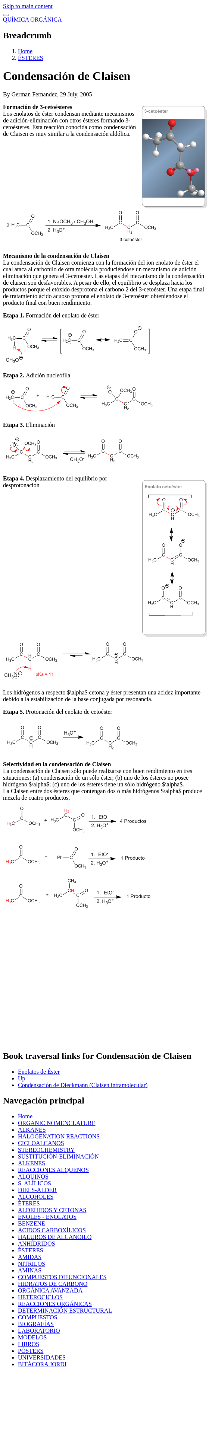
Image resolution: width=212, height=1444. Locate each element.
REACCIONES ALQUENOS (53, 1170)
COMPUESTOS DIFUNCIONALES (62, 1277)
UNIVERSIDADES (42, 1357)
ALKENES (31, 1163)
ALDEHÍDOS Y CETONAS (52, 1210)
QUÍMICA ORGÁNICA (32, 19)
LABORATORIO (39, 1331)
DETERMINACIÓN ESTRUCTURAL (65, 1310)
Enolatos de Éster (39, 1071)
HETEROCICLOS (40, 1297)
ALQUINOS (33, 1176)
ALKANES (32, 1130)
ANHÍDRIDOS (36, 1243)
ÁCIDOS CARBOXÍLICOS (52, 1230)
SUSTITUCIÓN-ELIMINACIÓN (58, 1156)
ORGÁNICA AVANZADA (50, 1290)
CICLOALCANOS (41, 1143)
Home (25, 51)
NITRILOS (31, 1264)
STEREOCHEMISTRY (46, 1150)
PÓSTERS (30, 1351)
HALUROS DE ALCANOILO (54, 1237)
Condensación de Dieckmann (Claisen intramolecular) (82, 1085)
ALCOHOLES (35, 1197)
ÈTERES (29, 1203)
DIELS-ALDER (37, 1190)
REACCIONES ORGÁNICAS (55, 1304)
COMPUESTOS (37, 1317)
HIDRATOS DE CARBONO (52, 1284)
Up (21, 1078)
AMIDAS (29, 1257)
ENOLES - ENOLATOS (47, 1217)
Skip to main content (28, 6)
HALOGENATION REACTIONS (59, 1136)
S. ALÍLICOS (34, 1183)
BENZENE (31, 1223)
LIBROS (28, 1344)
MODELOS (32, 1337)
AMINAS (29, 1270)
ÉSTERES (30, 58)
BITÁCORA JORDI (42, 1364)
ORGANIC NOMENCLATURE (57, 1123)
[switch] (6, 15)
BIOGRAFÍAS (36, 1324)
